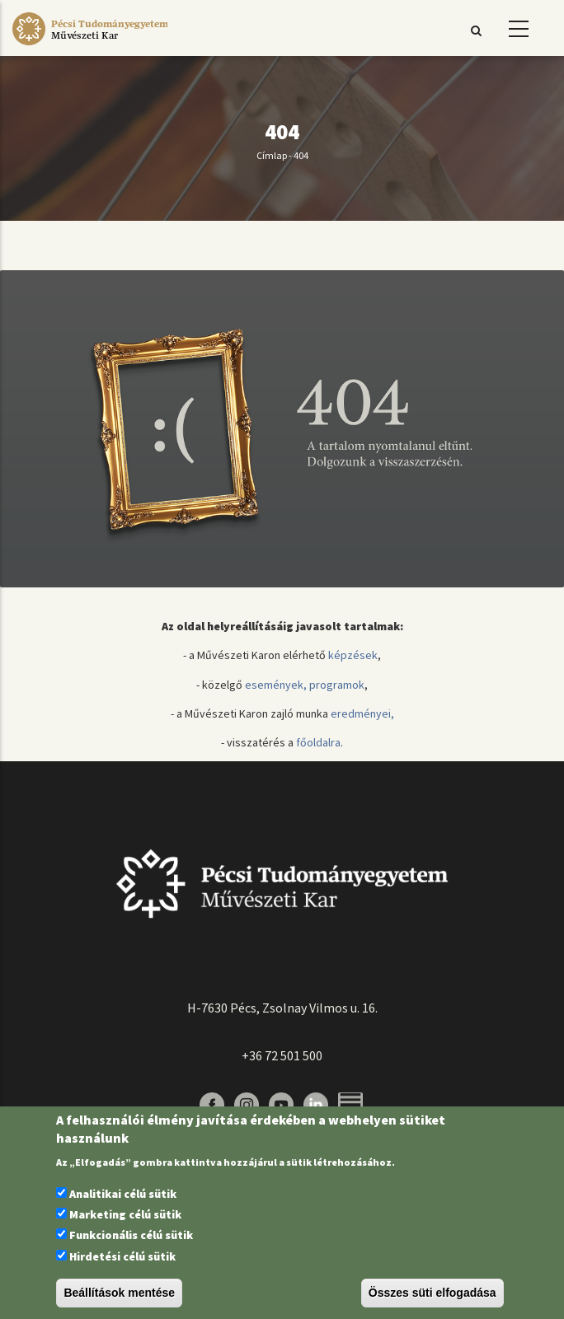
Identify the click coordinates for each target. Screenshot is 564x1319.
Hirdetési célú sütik (122, 1256)
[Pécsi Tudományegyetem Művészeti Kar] (89, 45)
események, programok (304, 684)
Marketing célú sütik (125, 1214)
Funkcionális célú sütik (131, 1235)
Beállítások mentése (119, 1292)
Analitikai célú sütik (122, 1193)
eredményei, (362, 713)
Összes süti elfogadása (432, 1292)
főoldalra (318, 742)
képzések (353, 655)
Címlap (271, 155)
